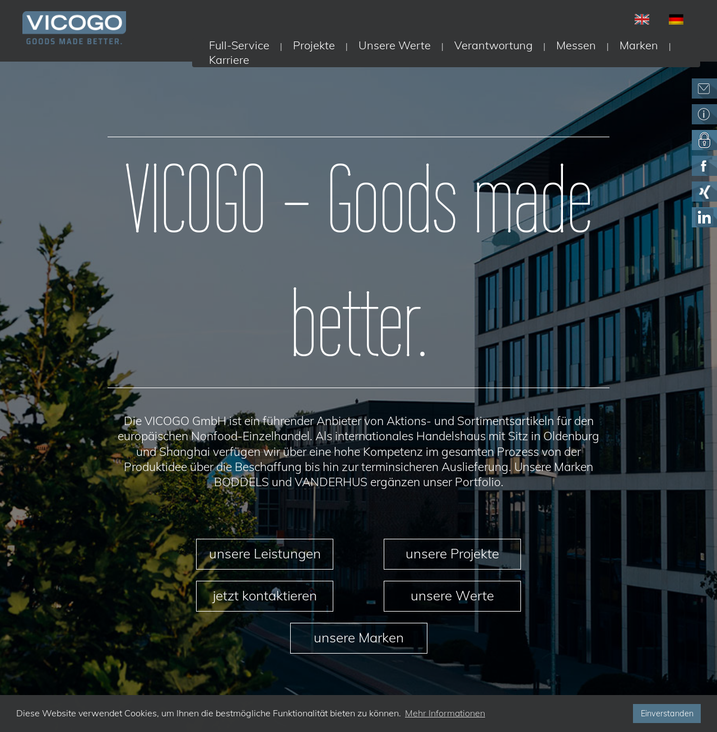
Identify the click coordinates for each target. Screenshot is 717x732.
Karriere (229, 60)
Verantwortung (493, 45)
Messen (576, 45)
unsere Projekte (452, 553)
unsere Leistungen (265, 553)
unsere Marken (359, 637)
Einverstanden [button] (667, 713)
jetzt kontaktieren (265, 595)
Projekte (314, 45)
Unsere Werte (394, 45)
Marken (639, 45)
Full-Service (239, 45)
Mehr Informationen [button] (445, 713)
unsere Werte (452, 595)
